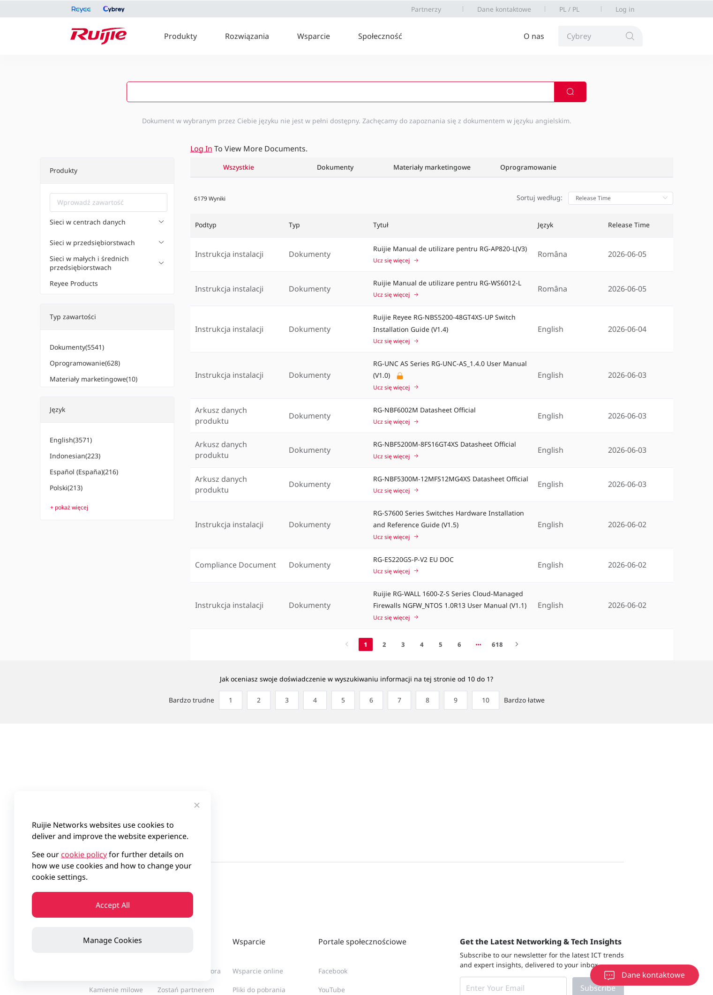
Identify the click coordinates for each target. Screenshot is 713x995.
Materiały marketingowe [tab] (432, 167)
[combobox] (108, 202)
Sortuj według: (540, 197)
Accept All (113, 905)
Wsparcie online (258, 970)
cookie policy (84, 854)
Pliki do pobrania (259, 989)
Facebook (332, 970)
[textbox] (108, 202)
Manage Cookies (112, 940)
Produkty (180, 36)
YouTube (331, 989)
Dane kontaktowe (504, 9)
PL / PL (569, 9)
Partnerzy (426, 9)
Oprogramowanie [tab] (528, 167)
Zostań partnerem (186, 989)
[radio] (228, 700)
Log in (625, 9)
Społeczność (380, 36)
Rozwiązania (247, 36)
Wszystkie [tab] (238, 167)
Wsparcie (313, 36)
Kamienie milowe (116, 989)
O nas (534, 36)
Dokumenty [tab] (335, 167)
